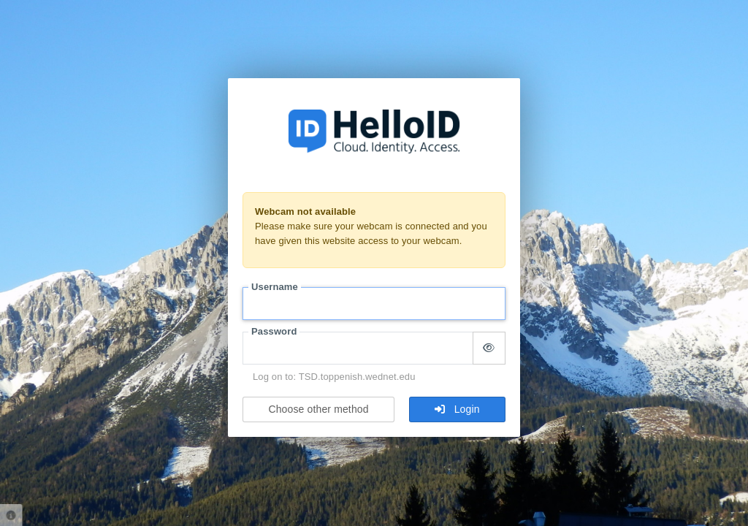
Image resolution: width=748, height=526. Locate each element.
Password (274, 331)
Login (457, 409)
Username (274, 286)
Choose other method (318, 409)
